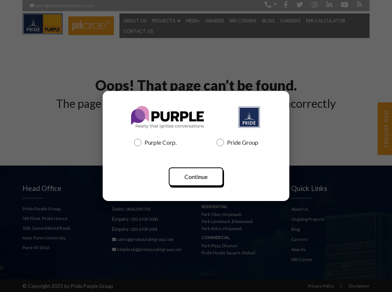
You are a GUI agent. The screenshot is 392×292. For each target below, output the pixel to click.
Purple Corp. (155, 142)
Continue (196, 176)
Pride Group (237, 142)
